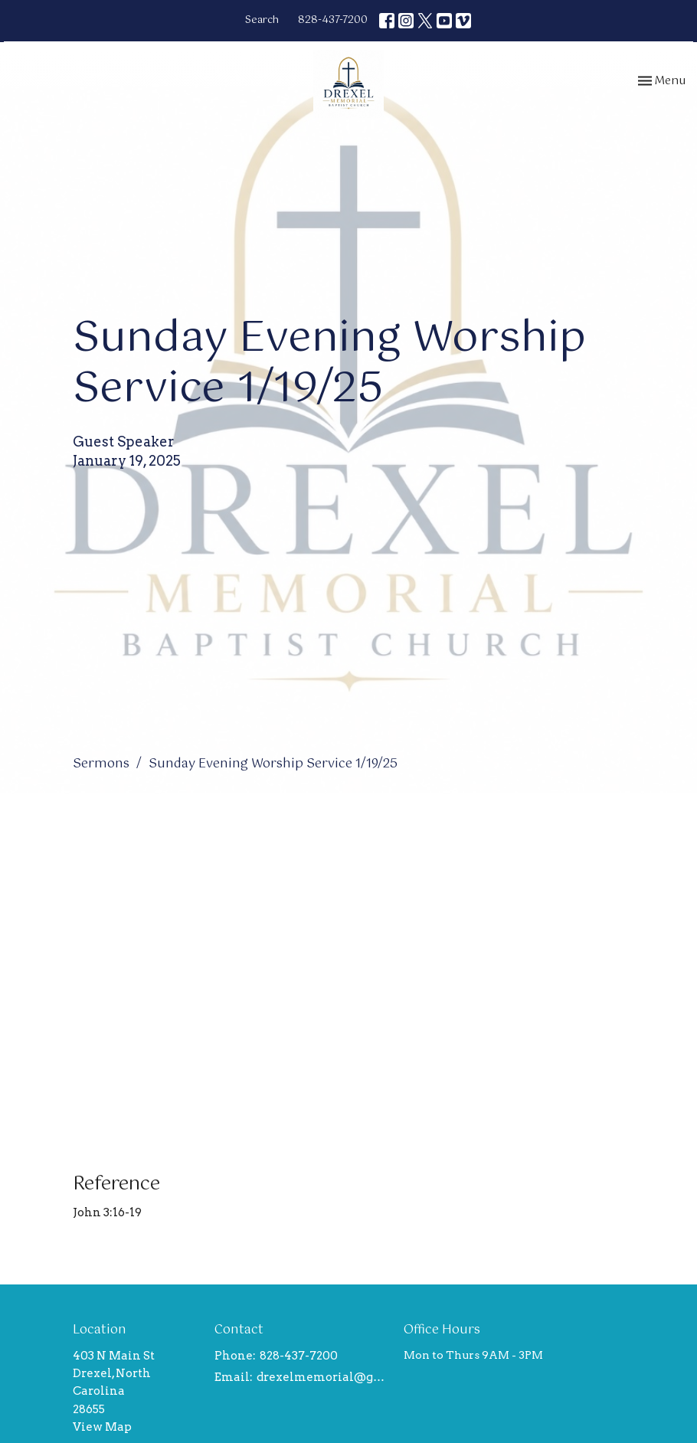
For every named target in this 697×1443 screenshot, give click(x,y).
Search (262, 20)
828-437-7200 (333, 20)
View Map (102, 1427)
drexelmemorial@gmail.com (322, 1377)
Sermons (101, 764)
